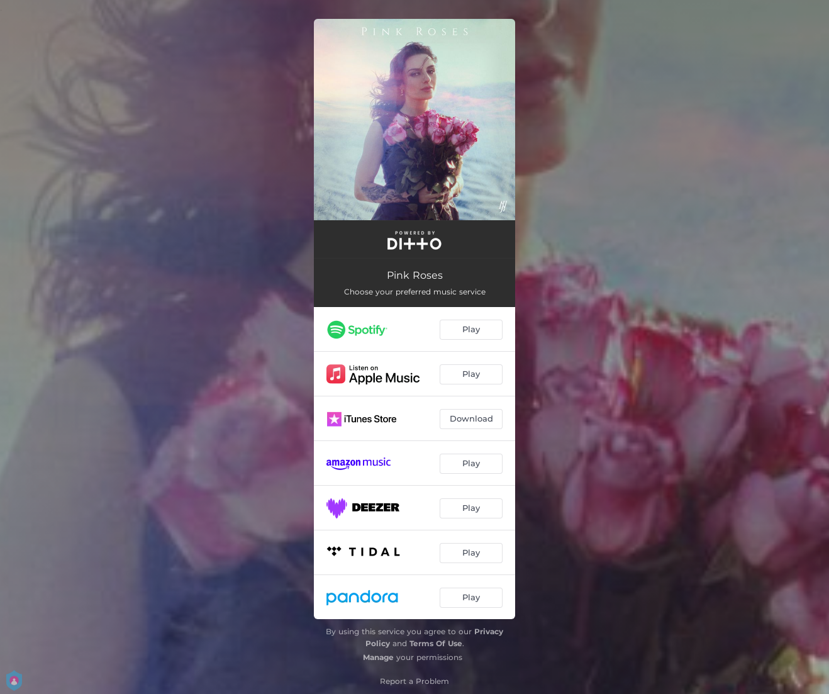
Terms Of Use (435, 643)
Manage (378, 657)
